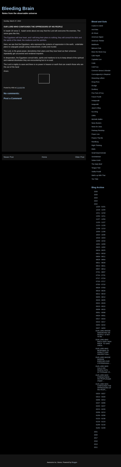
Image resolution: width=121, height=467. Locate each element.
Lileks (94, 115)
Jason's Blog (96, 108)
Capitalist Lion (97, 59)
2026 (96, 191)
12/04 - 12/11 (101, 216)
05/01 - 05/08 (101, 312)
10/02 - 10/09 (101, 244)
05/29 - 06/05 (101, 300)
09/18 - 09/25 (101, 250)
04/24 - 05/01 (101, 316)
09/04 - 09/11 (101, 256)
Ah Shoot (95, 33)
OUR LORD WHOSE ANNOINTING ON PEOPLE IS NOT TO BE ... (103, 333)
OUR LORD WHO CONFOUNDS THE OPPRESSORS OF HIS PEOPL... (103, 387)
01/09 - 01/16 (101, 425)
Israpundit (95, 104)
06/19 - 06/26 (101, 291)
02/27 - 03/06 (101, 403)
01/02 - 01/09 (101, 428)
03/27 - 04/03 (101, 328)
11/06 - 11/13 (101, 228)
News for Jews (97, 127)
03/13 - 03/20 (101, 397)
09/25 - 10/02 (101, 247)
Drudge (94, 86)
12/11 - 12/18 (101, 213)
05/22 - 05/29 (101, 303)
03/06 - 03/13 (101, 400)
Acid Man (95, 29)
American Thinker (98, 41)
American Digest (97, 37)
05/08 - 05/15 (101, 309)
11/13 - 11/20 (101, 225)
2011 (96, 447)
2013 (96, 444)
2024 (96, 198)
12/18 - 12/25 (101, 210)
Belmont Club (96, 48)
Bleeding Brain (18, 8)
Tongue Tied (96, 168)
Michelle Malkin (97, 119)
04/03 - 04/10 (101, 325)
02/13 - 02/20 (101, 409)
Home (44, 157)
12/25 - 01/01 (101, 207)
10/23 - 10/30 (101, 235)
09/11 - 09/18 (101, 253)
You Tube (95, 179)
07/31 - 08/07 (101, 272)
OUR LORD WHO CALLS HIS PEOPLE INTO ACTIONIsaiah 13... (103, 369)
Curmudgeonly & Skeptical (101, 74)
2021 (96, 432)
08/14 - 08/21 (101, 266)
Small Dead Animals (99, 153)
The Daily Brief (97, 164)
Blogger (74, 462)
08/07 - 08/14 (101, 269)
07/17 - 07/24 (101, 278)
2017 (96, 438)
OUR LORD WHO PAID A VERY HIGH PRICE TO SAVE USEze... (103, 342)
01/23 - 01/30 (101, 418)
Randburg (95, 142)
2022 (96, 204)
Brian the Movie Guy (99, 52)
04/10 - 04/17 (101, 322)
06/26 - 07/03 (101, 288)
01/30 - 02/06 (101, 415)
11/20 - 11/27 (101, 222)
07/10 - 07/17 (101, 281)
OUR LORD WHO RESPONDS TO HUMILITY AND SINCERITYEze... (103, 351)
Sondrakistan (96, 157)
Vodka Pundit (96, 172)
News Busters (96, 123)
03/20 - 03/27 (101, 393)
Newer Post (9, 157)
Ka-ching (95, 112)
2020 (96, 435)
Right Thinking (97, 145)
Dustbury (95, 89)
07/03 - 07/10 (101, 284)
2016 (96, 441)
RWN (93, 149)
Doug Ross (95, 82)
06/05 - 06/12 (101, 297)
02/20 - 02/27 (101, 406)
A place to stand (97, 26)
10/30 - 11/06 (101, 231)
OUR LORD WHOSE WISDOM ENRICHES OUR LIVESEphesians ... (103, 360)
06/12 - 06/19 (101, 294)
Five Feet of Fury (98, 93)
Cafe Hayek (96, 56)
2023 (96, 201)
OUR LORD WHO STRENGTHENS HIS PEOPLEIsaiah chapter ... (103, 378)
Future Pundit (96, 97)
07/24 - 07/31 (101, 275)
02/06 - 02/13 (101, 412)
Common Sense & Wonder (101, 70)
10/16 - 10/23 (101, 238)
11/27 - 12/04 (101, 219)
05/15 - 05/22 (101, 306)
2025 (96, 195)
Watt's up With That (98, 175)
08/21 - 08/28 (101, 263)
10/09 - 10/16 (101, 241)
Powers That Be (97, 138)
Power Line (96, 134)
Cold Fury (95, 67)
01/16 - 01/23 (101, 422)
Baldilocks (95, 44)
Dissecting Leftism (98, 78)
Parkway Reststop (98, 130)
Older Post (79, 157)
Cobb (93, 63)
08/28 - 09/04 (101, 260)
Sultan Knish (96, 160)
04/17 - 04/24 (101, 319)
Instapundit (95, 100)
